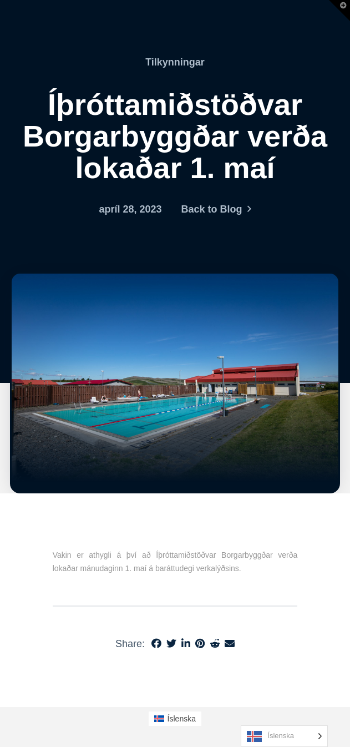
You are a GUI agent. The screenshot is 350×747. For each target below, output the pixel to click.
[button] (339, 10)
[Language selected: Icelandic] (284, 736)
